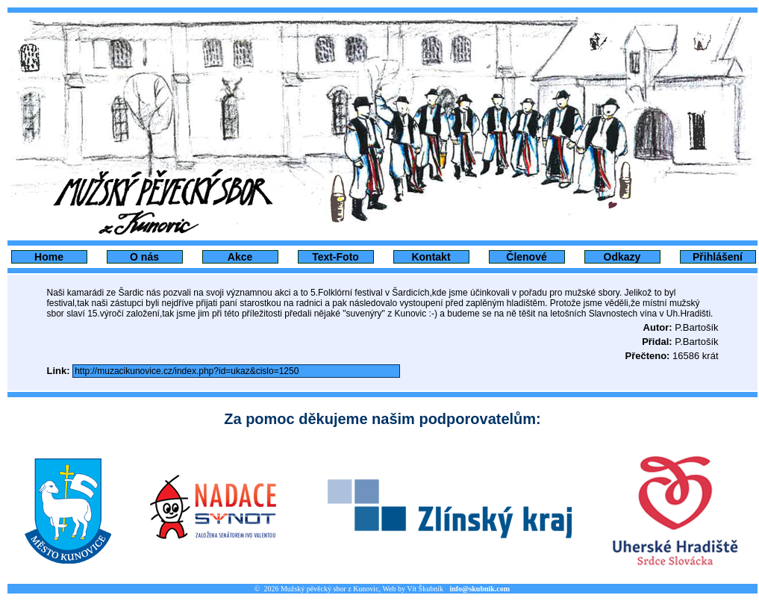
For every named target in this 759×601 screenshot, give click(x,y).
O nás (144, 257)
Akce (240, 257)
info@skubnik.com (479, 589)
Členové (526, 257)
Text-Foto (335, 257)
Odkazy (622, 257)
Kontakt (430, 257)
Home (48, 257)
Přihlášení (718, 257)
